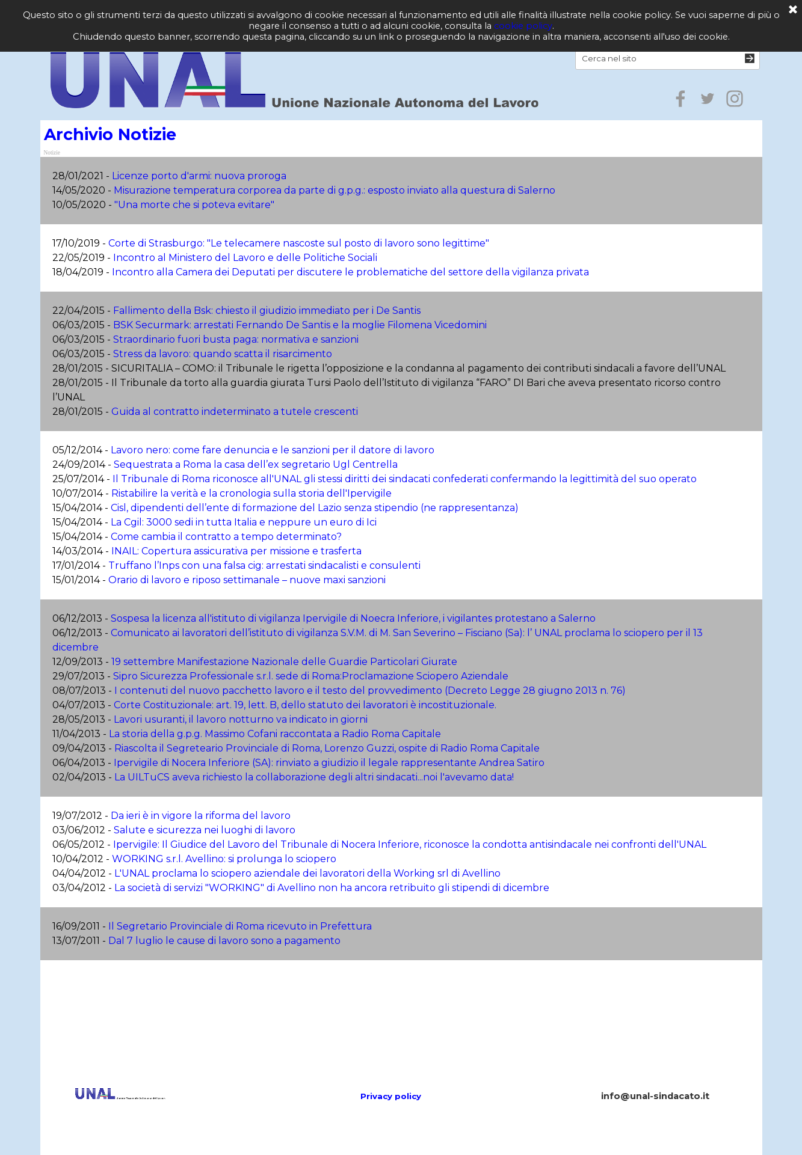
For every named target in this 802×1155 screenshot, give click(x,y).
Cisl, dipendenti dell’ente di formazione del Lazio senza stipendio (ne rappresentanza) (315, 507)
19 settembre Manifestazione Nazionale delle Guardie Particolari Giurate (284, 661)
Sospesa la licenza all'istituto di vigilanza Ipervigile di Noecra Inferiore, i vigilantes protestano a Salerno (353, 618)
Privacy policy (390, 1096)
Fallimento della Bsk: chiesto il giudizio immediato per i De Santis (267, 310)
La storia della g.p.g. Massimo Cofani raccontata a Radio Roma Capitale (275, 734)
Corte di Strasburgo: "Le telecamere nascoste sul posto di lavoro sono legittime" (298, 243)
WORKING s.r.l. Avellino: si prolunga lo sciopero (224, 859)
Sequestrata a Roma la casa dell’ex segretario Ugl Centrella (256, 464)
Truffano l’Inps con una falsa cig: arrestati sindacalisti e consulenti (264, 565)
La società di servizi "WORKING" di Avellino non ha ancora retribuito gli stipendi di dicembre (331, 887)
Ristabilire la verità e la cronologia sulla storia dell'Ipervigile (251, 493)
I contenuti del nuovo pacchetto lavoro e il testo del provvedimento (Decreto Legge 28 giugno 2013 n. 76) (370, 690)
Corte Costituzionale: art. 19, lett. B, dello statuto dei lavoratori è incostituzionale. (305, 705)
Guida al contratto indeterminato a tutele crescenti (234, 411)
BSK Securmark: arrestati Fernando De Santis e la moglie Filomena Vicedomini (300, 325)
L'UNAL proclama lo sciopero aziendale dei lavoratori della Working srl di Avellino (307, 873)
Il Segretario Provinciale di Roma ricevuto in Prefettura (240, 926)
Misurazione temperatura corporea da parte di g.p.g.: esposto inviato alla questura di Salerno (334, 190)
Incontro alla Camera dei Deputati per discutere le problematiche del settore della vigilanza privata (350, 272)
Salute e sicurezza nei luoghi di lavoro (204, 830)
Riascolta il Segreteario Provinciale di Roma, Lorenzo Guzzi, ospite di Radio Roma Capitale (327, 748)
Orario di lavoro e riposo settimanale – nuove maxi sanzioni (247, 580)
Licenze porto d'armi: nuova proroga (199, 176)
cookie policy (523, 25)
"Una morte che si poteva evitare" (194, 204)
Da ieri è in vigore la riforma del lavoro (201, 815)
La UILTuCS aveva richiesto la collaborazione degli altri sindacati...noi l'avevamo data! (314, 777)
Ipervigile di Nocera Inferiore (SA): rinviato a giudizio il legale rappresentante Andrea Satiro (329, 762)
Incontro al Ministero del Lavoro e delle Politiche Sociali (245, 257)
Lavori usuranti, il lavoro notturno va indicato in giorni (241, 719)
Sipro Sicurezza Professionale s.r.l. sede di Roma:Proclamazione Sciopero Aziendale (310, 676)
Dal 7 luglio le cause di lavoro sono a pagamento (224, 940)
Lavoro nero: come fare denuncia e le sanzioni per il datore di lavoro (272, 450)
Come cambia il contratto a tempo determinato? (226, 536)
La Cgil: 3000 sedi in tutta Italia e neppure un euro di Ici (244, 522)
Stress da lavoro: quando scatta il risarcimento (222, 354)
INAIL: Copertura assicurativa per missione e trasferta (236, 551)
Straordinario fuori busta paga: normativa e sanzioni (236, 339)
